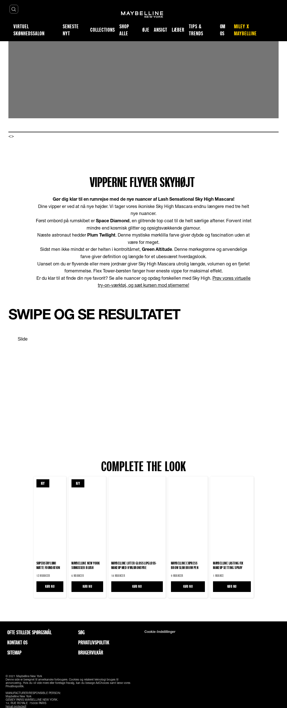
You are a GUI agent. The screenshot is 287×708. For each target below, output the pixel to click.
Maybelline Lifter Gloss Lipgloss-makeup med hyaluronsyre (134, 565)
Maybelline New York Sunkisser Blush (85, 565)
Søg (81, 632)
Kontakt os (17, 642)
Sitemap (14, 652)
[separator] (17, 339)
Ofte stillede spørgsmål (29, 632)
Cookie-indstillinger (159, 632)
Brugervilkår (90, 652)
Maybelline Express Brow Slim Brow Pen (184, 565)
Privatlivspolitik (93, 642)
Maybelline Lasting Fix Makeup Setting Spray (228, 565)
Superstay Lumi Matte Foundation (48, 565)
